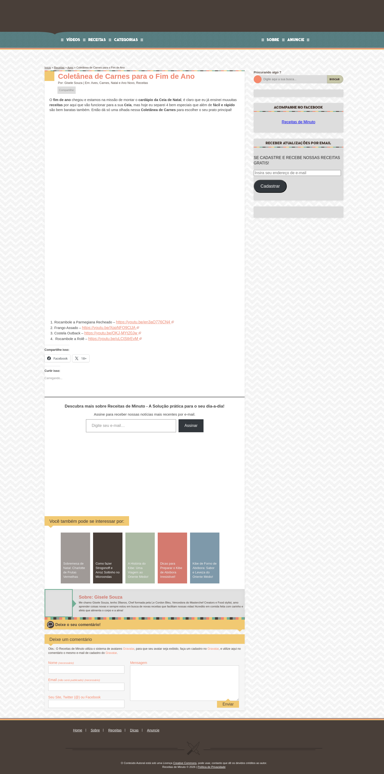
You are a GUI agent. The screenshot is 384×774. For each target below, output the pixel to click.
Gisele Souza (73, 83)
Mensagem (138, 660)
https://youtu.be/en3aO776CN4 (140, 322)
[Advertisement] (107, 468)
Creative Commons (185, 760)
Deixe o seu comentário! (78, 622)
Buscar (335, 79)
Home (77, 728)
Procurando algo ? (267, 72)
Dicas (134, 728)
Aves (70, 67)
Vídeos (73, 39)
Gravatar (128, 646)
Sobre (273, 39)
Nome (61, 660)
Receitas (97, 39)
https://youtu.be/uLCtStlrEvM (110, 337)
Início (48, 67)
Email (74, 678)
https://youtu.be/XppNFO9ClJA (106, 327)
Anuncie (295, 39)
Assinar (190, 423)
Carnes (104, 83)
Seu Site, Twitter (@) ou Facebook (74, 695)
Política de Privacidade (212, 764)
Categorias (126, 39)
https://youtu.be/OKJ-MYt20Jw (108, 332)
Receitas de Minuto (298, 122)
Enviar (228, 702)
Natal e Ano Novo (122, 83)
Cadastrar (270, 186)
